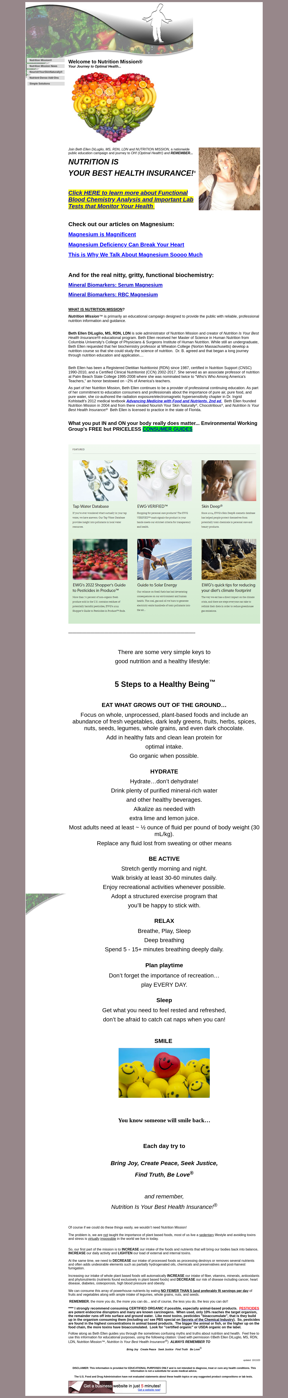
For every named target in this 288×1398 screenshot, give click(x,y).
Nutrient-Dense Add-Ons (44, 77)
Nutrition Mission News (43, 66)
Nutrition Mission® (40, 60)
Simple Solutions (39, 83)
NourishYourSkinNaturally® (45, 72)
